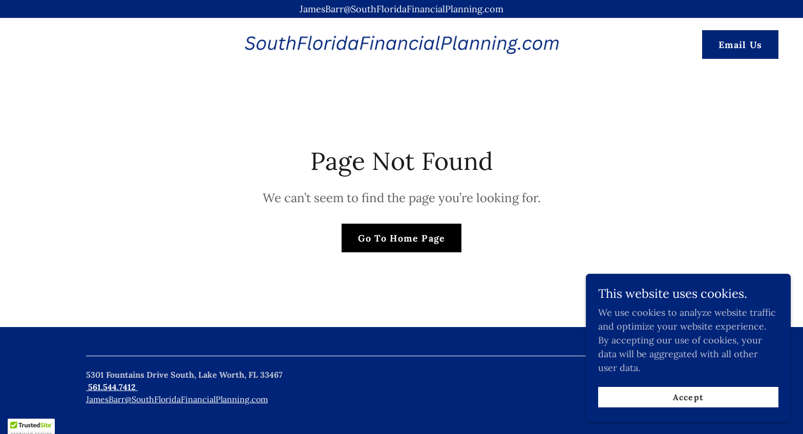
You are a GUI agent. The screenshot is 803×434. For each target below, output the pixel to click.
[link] (401, 44)
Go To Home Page (401, 238)
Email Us (740, 45)
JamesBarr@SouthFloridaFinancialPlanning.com (177, 399)
